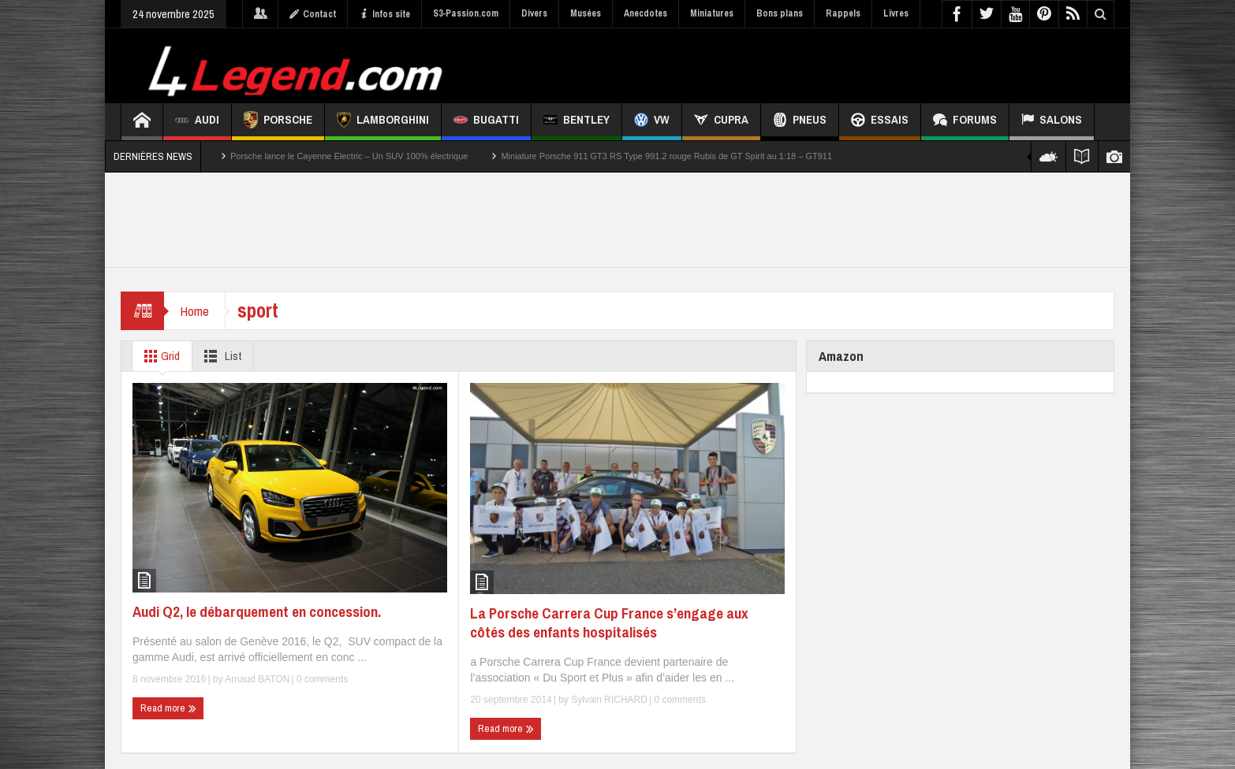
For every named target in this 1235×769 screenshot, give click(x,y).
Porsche (278, 121)
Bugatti (486, 121)
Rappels (843, 13)
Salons (1051, 121)
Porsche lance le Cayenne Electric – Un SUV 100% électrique (349, 156)
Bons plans (779, 13)
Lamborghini (383, 121)
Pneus (799, 121)
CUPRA (721, 121)
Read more (168, 708)
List (219, 356)
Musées (585, 13)
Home (194, 311)
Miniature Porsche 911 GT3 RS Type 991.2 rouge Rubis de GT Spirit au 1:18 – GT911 (666, 156)
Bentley (576, 121)
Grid (159, 356)
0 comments (321, 679)
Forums (965, 121)
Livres (896, 13)
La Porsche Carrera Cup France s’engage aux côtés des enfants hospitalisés (609, 622)
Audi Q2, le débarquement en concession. (256, 611)
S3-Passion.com (465, 13)
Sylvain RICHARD (609, 699)
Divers (534, 13)
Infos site (384, 14)
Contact (312, 14)
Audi (197, 121)
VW (651, 121)
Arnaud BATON (257, 679)
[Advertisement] (828, 63)
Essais (879, 121)
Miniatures (711, 13)
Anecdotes (645, 13)
